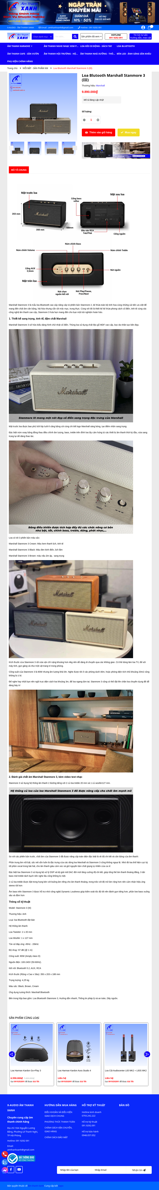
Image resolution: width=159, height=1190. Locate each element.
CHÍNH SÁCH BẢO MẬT (56, 1137)
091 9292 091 (95, 27)
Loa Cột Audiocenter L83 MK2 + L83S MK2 (126, 1070)
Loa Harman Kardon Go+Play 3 (26, 1070)
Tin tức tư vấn (140, 36)
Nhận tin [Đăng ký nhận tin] (138, 1170)
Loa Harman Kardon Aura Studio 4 (74, 1070)
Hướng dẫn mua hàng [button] (61, 1105)
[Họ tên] (74, 1170)
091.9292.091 (88, 1125)
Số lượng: (87, 111)
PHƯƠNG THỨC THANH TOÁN (60, 1121)
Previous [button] (11, 148)
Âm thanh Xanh (36, 1185)
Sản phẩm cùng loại (24, 1018)
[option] (17, 149)
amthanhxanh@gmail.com (60, 27)
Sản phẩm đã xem (91, 36)
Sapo (61, 1185)
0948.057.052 (88, 1135)
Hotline (116, 36)
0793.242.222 (88, 1115)
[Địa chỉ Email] (108, 1170)
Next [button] (75, 148)
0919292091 (19, 1081)
